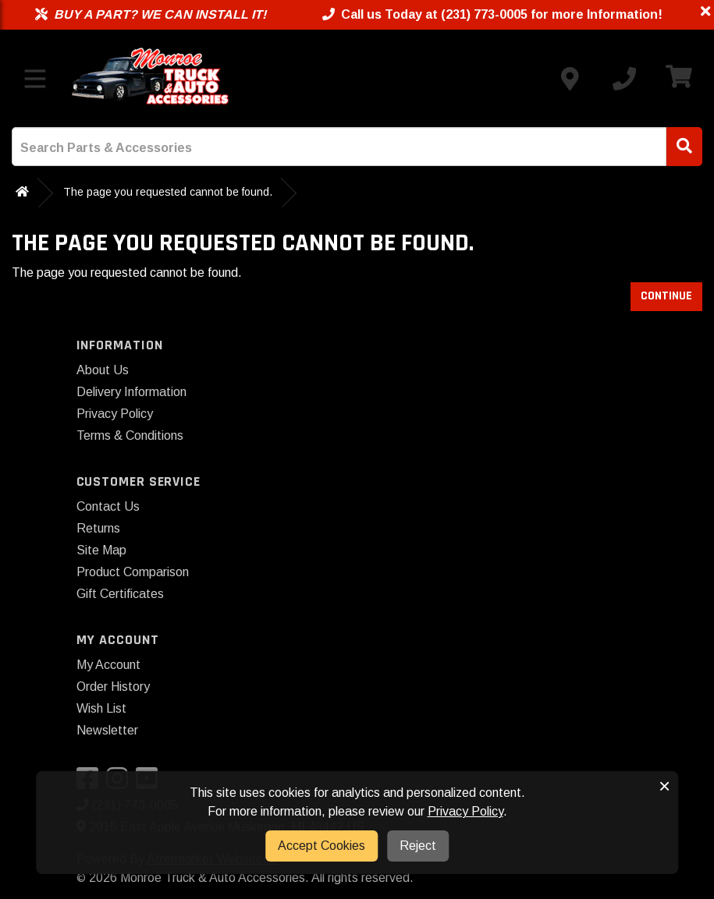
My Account (108, 664)
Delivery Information (131, 391)
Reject (418, 845)
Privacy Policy (114, 413)
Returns (98, 528)
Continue (666, 296)
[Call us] (624, 78)
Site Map (101, 550)
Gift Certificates (120, 593)
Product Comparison (132, 572)
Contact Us (108, 506)
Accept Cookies (321, 845)
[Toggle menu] (35, 78)
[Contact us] (569, 78)
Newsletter (107, 730)
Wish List (101, 708)
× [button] (664, 786)
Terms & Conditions (129, 435)
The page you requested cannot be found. (167, 192)
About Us (102, 370)
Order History (113, 686)
